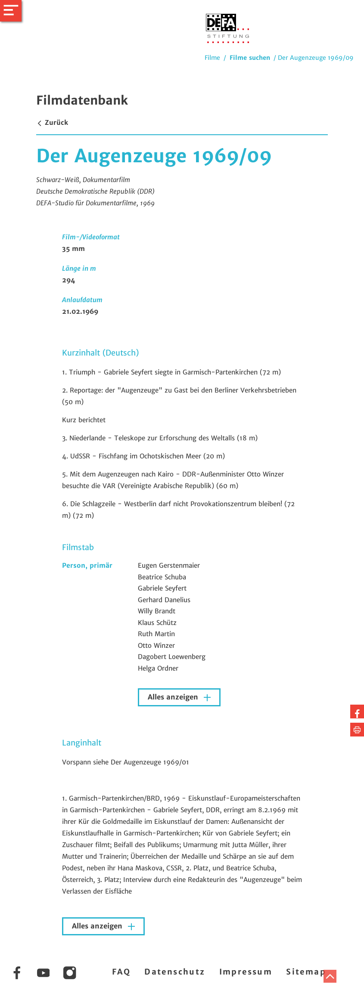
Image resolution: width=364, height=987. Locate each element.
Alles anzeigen (174, 697)
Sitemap (306, 972)
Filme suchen (250, 58)
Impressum (246, 972)
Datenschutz (174, 972)
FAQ (121, 972)
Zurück (52, 122)
